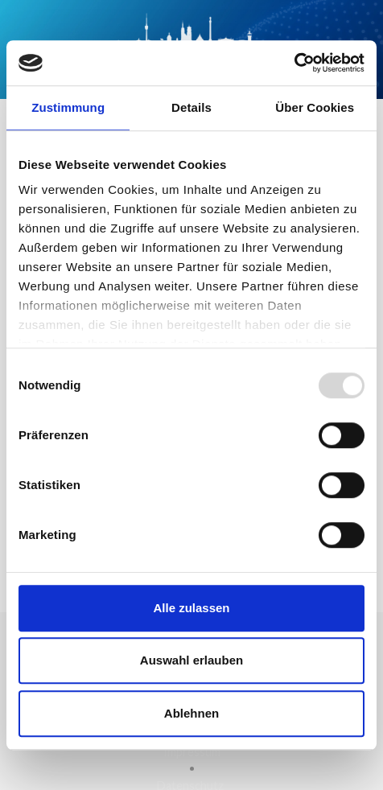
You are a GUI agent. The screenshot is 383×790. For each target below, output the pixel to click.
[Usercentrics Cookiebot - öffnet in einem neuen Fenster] (294, 62)
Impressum (191, 752)
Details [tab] (191, 107)
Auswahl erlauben (191, 660)
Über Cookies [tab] (314, 107)
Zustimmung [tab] (68, 107)
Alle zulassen (191, 608)
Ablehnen (191, 713)
